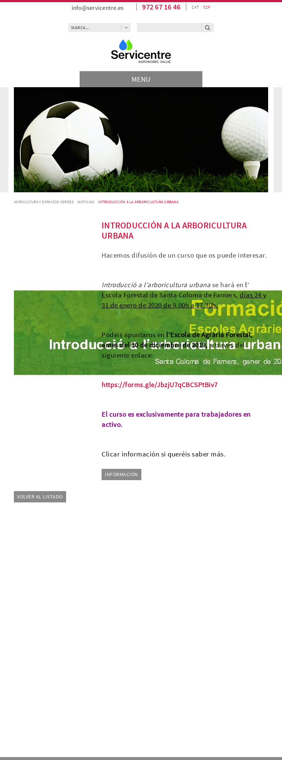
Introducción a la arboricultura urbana (138, 201)
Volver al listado (40, 496)
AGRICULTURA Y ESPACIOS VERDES (44, 201)
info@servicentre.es (98, 8)
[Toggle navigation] (141, 79)
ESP (206, 7)
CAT (195, 7)
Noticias (85, 201)
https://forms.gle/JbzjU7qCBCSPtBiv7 (160, 385)
